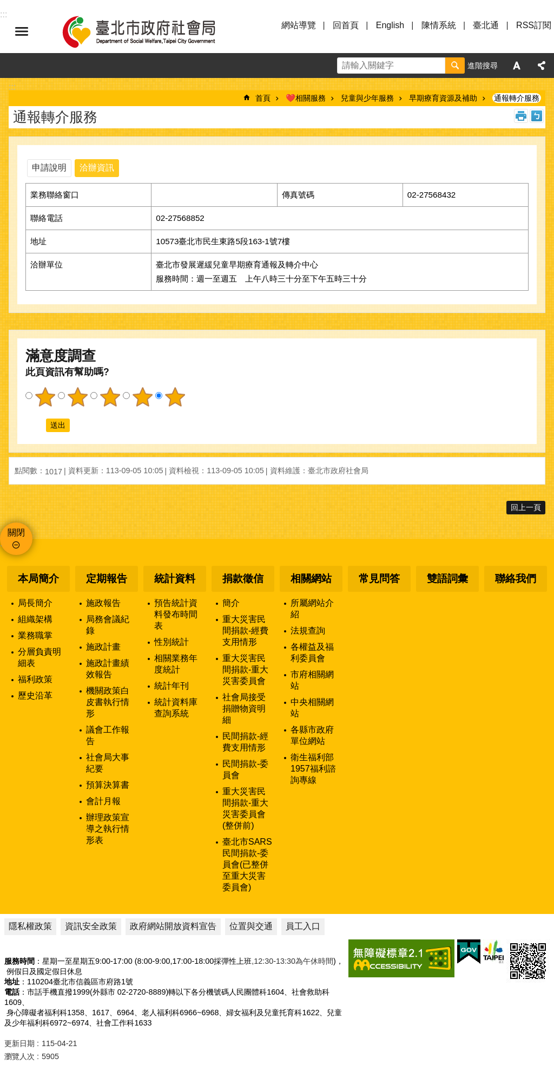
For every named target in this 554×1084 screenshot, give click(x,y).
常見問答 (379, 578)
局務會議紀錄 (107, 625)
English (390, 25)
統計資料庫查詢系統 (175, 707)
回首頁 (346, 25)
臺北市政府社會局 (151, 31)
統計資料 (174, 578)
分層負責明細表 (39, 657)
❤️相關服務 (306, 98)
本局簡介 (38, 578)
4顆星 (142, 397)
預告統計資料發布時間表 (175, 614)
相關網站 (311, 578)
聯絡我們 (515, 578)
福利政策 (35, 679)
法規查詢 (308, 630)
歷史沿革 (35, 695)
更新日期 (19, 1043)
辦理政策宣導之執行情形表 (107, 829)
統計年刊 (171, 685)
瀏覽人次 (19, 1056)
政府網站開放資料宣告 (173, 926)
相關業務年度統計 (175, 664)
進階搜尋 (482, 65)
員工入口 (303, 926)
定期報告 (106, 578)
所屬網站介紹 (312, 608)
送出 (35, 425)
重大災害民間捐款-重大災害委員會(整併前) (245, 808)
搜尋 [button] (455, 65)
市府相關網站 (312, 680)
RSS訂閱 (533, 25)
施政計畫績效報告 (107, 668)
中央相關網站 (312, 707)
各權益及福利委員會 (312, 652)
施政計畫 (103, 646)
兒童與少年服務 (367, 98)
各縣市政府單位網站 (312, 735)
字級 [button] (516, 65)
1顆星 (45, 397)
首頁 (263, 98)
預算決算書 (107, 784)
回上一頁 (526, 507)
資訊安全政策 (91, 926)
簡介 (231, 603)
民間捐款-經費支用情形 (245, 742)
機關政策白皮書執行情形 (107, 702)
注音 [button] (537, 116)
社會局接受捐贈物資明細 (244, 708)
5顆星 (174, 397)
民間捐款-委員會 (245, 769)
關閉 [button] (16, 532)
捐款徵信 (242, 578)
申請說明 (49, 167)
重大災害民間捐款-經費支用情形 (245, 631)
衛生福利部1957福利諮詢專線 (313, 769)
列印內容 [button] (521, 116)
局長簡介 (35, 603)
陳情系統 (438, 25)
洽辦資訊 (97, 167)
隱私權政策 (30, 926)
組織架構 (35, 619)
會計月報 (103, 801)
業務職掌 (35, 635)
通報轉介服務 (516, 98)
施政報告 (103, 603)
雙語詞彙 (447, 578)
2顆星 (77, 397)
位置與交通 (251, 926)
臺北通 (486, 25)
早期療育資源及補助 (443, 98)
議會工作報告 (107, 735)
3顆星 (110, 397)
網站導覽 (298, 25)
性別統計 (171, 642)
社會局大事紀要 (107, 763)
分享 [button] (541, 65)
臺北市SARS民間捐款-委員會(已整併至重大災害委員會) (247, 864)
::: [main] (12, 87)
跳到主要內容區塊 (5, 5)
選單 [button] (21, 31)
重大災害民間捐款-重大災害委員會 (245, 669)
